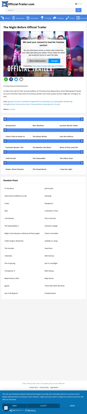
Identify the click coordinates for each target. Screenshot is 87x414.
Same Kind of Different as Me (16, 196)
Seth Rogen (30, 101)
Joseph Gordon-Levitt (17, 101)
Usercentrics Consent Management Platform (47, 66)
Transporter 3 (10, 271)
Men (6, 211)
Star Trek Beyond (11, 293)
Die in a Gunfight (51, 263)
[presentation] (5, 119)
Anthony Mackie (42, 101)
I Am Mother (9, 218)
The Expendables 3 (12, 226)
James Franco (53, 104)
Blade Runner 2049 (12, 278)
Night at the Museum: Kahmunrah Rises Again (22, 233)
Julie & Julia (49, 188)
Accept (54, 61)
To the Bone (9, 188)
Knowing (48, 196)
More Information (38, 61)
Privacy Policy (44, 387)
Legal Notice (54, 387)
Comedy (12, 109)
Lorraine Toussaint (30, 104)
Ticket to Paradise (51, 233)
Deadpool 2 (49, 203)
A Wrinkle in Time (51, 211)
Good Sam (48, 248)
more (72, 406)
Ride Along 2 (49, 271)
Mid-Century (49, 256)
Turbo (7, 203)
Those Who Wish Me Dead (54, 286)
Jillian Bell (63, 101)
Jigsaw (7, 286)
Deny (14, 406)
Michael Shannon (15, 104)
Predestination (50, 293)
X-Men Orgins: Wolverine (14, 241)
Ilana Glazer (43, 104)
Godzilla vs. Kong (51, 241)
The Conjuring (10, 263)
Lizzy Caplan (54, 101)
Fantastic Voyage (51, 226)
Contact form (33, 387)
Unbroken (8, 256)
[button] (78, 4)
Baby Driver (49, 278)
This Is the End (50, 218)
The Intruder (9, 248)
